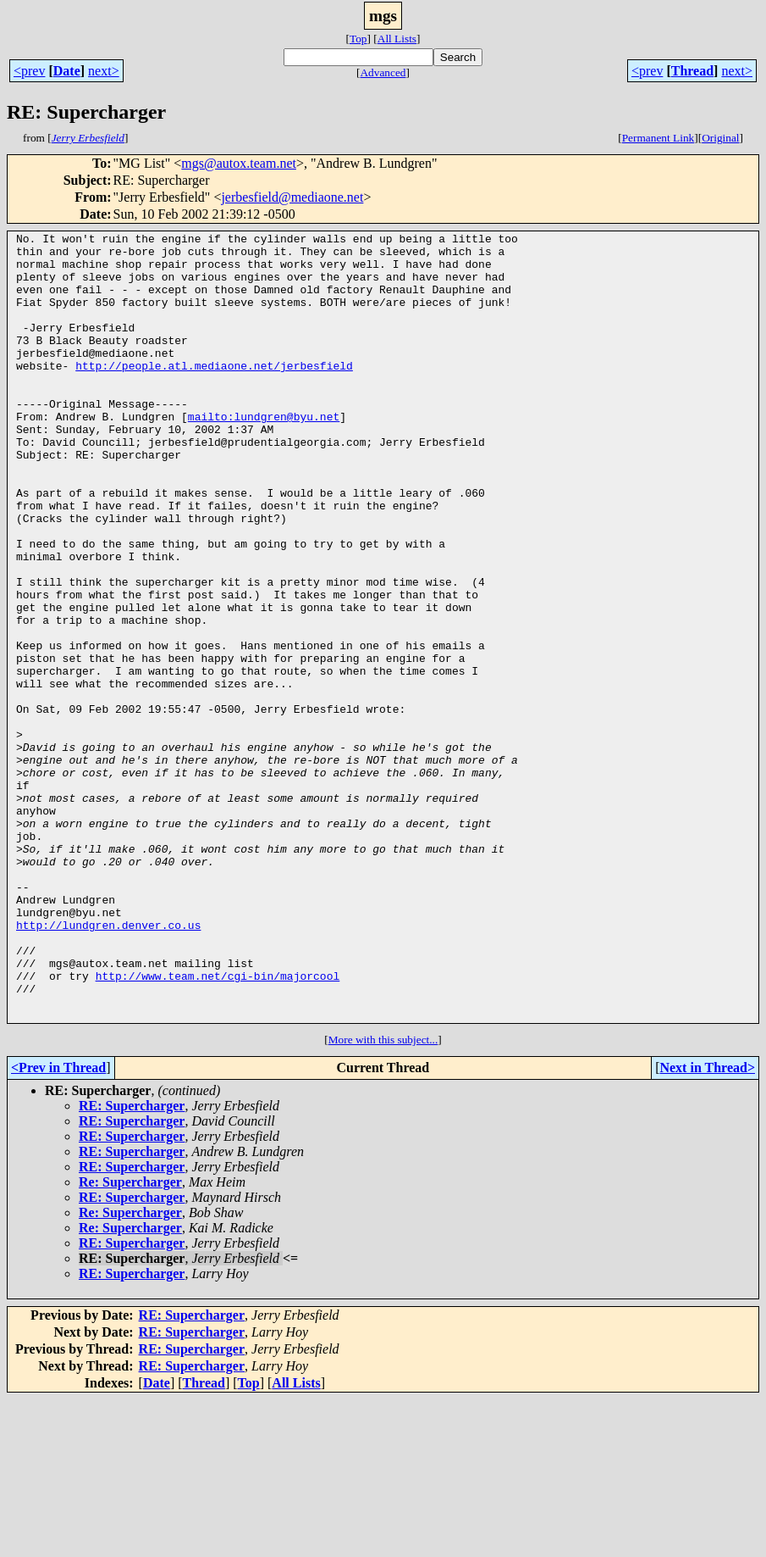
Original (720, 137)
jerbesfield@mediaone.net (292, 197)
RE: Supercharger (132, 1263)
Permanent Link (658, 137)
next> (103, 71)
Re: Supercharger (130, 1339)
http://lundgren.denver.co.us (108, 1064)
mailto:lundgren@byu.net (263, 454)
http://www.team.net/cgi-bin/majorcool (218, 1125)
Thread (692, 71)
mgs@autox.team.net (238, 163)
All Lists (396, 38)
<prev (29, 71)
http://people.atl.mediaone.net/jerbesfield (214, 393)
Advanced (382, 72)
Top (358, 38)
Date (66, 71)
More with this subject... (383, 1197)
